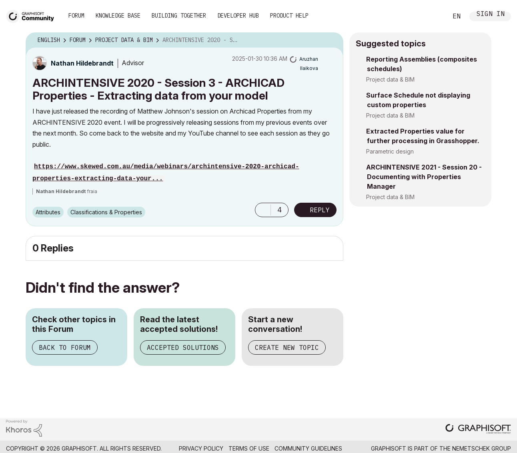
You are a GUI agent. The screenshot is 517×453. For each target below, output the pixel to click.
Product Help (289, 15)
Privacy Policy (201, 448)
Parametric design (390, 151)
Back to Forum (65, 347)
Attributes (48, 212)
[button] (263, 210)
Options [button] (332, 40)
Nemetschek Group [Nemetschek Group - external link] (481, 448)
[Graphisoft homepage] (478, 430)
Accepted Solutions (183, 347)
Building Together (179, 15)
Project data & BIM (390, 79)
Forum (76, 15)
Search (432, 16)
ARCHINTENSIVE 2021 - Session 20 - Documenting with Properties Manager (424, 176)
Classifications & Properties (106, 212)
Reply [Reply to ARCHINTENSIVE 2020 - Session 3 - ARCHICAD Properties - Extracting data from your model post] (320, 210)
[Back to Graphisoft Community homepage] (33, 15)
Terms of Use (248, 448)
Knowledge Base (118, 15)
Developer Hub (238, 15)
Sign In (491, 15)
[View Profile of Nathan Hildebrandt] (82, 63)
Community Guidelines (308, 448)
